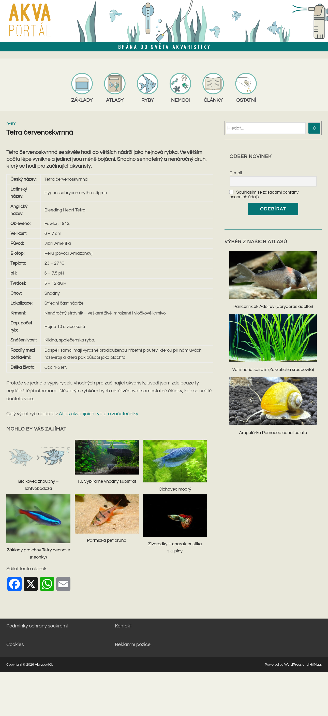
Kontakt (123, 625)
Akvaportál (43, 664)
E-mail (236, 173)
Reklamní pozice (133, 644)
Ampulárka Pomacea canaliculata (273, 433)
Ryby (11, 124)
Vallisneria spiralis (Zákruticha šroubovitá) (273, 369)
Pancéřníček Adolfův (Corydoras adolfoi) (273, 306)
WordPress (293, 664)
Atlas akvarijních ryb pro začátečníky (98, 413)
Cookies (15, 644)
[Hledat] (314, 128)
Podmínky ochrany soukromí (37, 625)
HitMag (315, 664)
